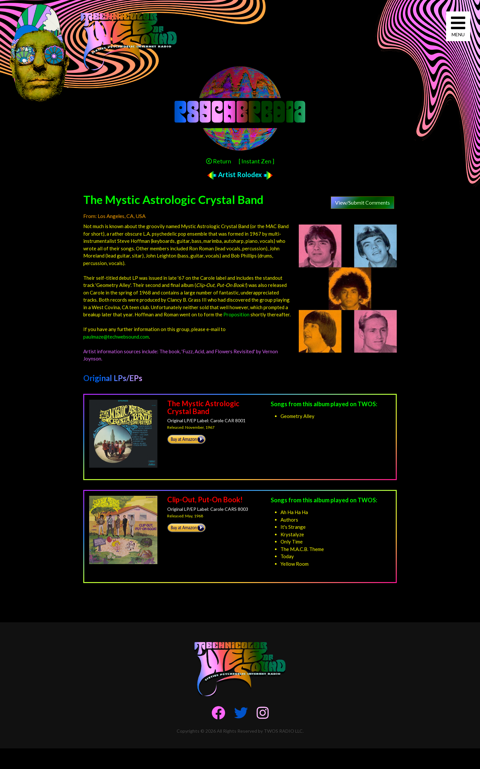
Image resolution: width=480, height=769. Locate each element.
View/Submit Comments (362, 202)
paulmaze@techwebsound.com (116, 337)
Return (218, 161)
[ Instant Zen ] (256, 161)
